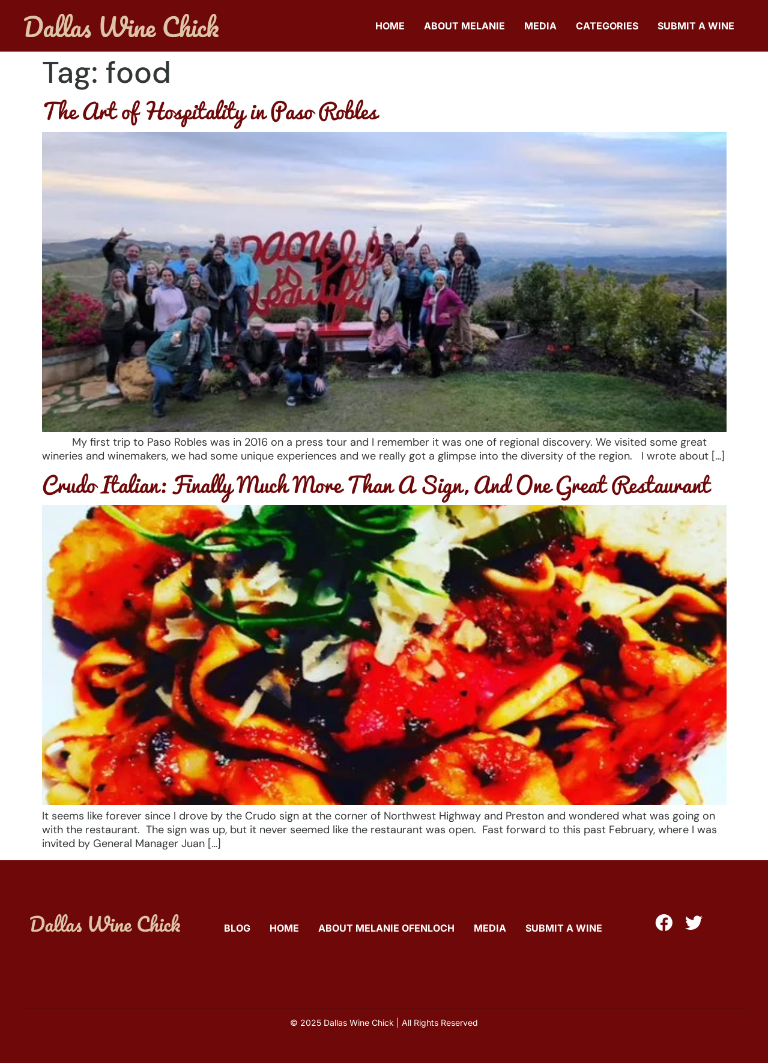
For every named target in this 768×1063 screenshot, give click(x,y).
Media (540, 26)
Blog (237, 928)
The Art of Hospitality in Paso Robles (209, 110)
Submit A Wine (696, 26)
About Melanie (464, 26)
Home (390, 26)
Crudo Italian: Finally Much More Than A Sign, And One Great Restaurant (376, 484)
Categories (607, 26)
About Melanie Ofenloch (386, 928)
